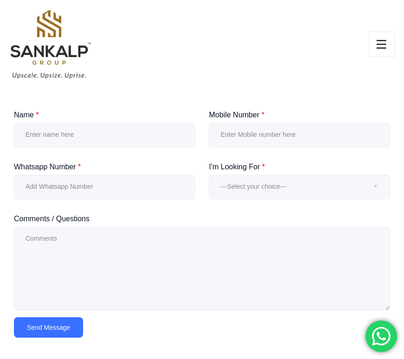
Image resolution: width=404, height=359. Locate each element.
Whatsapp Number (47, 167)
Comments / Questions (52, 219)
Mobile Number (236, 115)
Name (26, 115)
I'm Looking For (237, 167)
